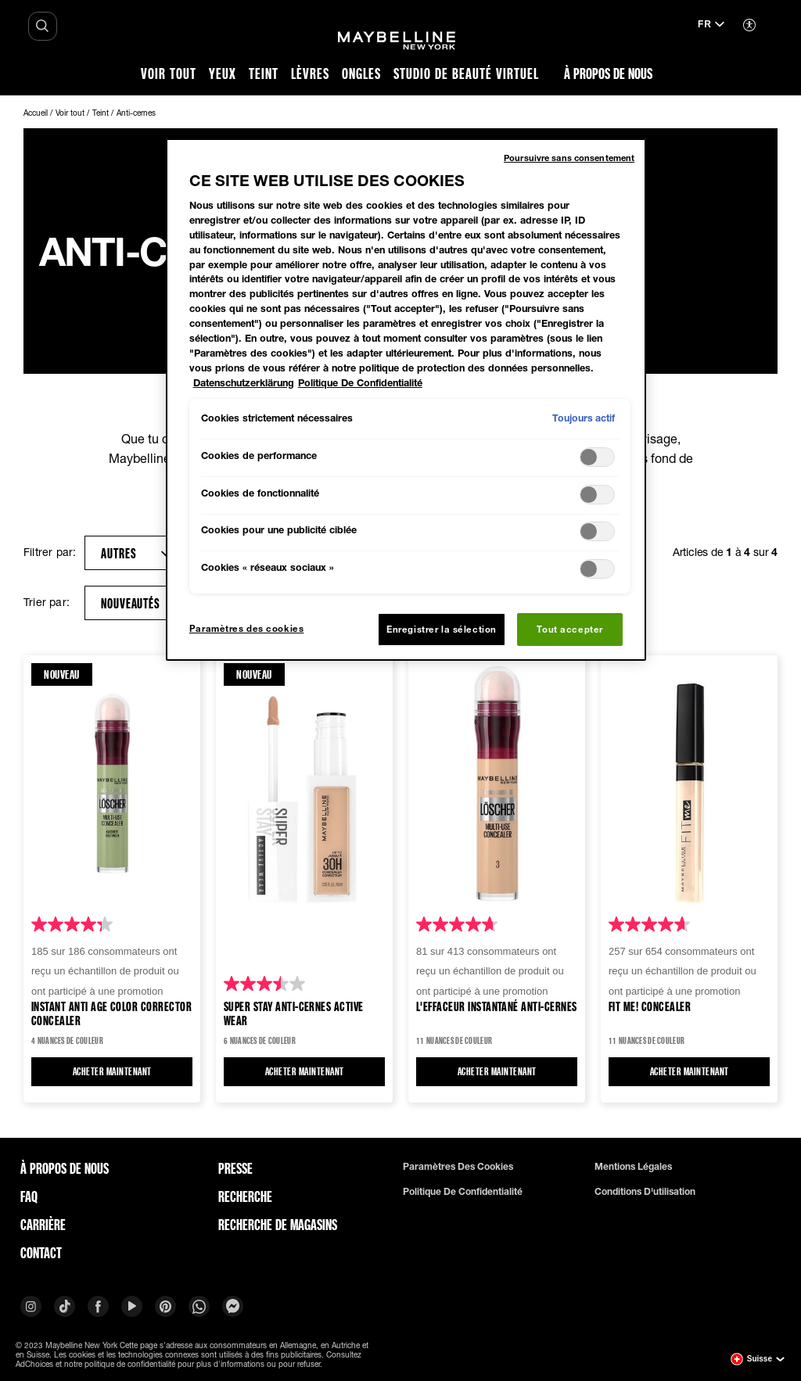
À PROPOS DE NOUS (64, 1168)
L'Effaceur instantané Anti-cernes (496, 1006)
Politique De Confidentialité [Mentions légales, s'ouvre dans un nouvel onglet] (360, 383)
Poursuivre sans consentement (569, 157)
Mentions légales (633, 1166)
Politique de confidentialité (463, 1191)
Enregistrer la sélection (441, 629)
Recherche (245, 1196)
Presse (235, 1168)
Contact (41, 1253)
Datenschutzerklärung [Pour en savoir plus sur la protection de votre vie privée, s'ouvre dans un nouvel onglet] (243, 383)
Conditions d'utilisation (644, 1191)
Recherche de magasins (277, 1225)
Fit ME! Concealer (650, 1006)
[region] (406, 399)
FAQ (29, 1196)
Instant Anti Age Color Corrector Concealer (111, 1013)
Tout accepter (569, 629)
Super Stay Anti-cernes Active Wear (294, 1013)
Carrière (43, 1225)
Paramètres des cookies (458, 1166)
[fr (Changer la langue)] (711, 25)
